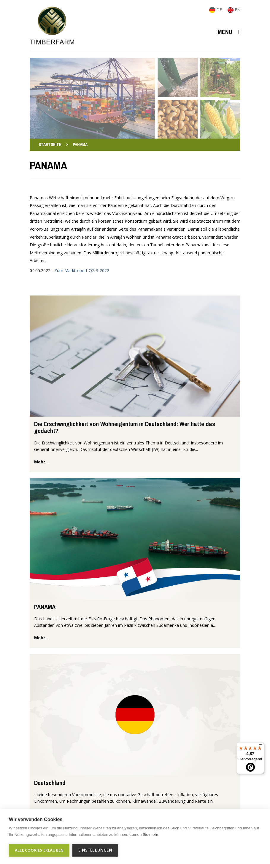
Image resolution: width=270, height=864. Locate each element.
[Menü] (260, 745)
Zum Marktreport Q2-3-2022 (81, 270)
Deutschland (50, 782)
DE (216, 9)
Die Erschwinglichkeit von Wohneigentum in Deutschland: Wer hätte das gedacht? (124, 427)
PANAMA (44, 607)
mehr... (41, 462)
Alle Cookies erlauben (39, 850)
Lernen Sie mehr (144, 834)
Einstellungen (95, 850)
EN (234, 9)
